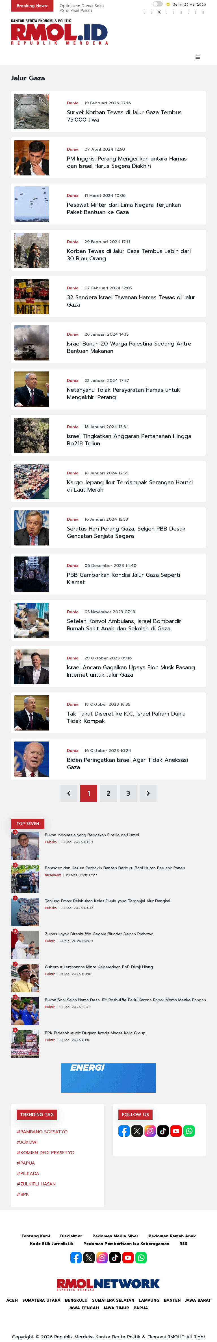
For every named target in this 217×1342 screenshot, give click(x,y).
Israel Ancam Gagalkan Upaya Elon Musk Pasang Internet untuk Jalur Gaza (131, 671)
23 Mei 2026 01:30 (77, 841)
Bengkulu (76, 1300)
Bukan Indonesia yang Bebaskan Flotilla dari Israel (92, 835)
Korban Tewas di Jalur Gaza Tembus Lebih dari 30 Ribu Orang (129, 254)
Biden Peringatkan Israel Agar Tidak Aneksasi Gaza (127, 763)
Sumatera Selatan (113, 1300)
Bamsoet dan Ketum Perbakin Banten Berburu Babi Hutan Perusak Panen (115, 868)
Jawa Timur (116, 1308)
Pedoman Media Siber (115, 1236)
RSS (183, 1244)
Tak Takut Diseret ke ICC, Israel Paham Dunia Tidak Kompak (126, 717)
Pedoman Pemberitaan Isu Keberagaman (126, 1244)
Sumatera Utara (41, 1300)
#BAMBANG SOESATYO (42, 1131)
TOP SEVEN (27, 824)
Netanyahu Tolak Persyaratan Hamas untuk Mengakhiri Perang (123, 393)
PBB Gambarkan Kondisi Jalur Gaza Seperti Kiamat (123, 578)
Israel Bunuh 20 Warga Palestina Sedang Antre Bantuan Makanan (129, 347)
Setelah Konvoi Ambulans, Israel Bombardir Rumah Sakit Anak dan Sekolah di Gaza (124, 624)
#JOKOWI (27, 1142)
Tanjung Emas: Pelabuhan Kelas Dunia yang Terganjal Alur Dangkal (107, 901)
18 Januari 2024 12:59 (106, 473)
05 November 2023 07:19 (109, 612)
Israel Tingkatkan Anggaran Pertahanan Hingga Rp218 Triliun (129, 439)
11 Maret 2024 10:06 (104, 196)
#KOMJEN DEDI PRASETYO (45, 1152)
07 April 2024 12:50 (104, 149)
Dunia (73, 103)
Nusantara (53, 874)
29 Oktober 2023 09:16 (108, 658)
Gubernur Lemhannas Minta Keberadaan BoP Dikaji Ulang (99, 967)
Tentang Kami (35, 1236)
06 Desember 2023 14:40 (110, 566)
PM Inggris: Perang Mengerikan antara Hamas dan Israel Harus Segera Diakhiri (127, 162)
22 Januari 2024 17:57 (106, 381)
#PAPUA (26, 1163)
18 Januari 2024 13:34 (106, 427)
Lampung (149, 1300)
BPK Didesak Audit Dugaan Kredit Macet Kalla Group (95, 1033)
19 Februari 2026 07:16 (107, 103)
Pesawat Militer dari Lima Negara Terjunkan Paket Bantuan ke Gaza (124, 208)
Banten (172, 1300)
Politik (50, 940)
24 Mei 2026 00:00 (76, 940)
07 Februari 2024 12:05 (108, 288)
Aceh (12, 1300)
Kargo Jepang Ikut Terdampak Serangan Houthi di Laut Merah (130, 486)
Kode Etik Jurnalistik (51, 1244)
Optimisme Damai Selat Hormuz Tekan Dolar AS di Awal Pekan (102, 8)
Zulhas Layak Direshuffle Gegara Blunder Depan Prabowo (99, 934)
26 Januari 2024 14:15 (106, 334)
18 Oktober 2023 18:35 (107, 704)
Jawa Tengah (84, 1308)
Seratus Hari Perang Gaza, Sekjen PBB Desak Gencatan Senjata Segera (126, 532)
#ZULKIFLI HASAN (36, 1184)
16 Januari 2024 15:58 (106, 519)
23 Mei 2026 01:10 (74, 1039)
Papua (141, 1308)
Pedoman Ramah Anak (172, 1236)
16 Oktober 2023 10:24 (107, 751)
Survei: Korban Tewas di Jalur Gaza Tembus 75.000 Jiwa (124, 116)
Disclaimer (71, 1236)
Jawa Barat (198, 1300)
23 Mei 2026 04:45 (77, 907)
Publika (51, 841)
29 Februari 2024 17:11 (107, 242)
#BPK (23, 1194)
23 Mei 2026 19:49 (75, 1006)
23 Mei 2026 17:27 (81, 874)
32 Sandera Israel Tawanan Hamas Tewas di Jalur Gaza (131, 301)
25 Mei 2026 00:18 (75, 973)
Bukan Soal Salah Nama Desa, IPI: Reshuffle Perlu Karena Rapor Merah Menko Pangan (125, 1000)
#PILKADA (28, 1173)
